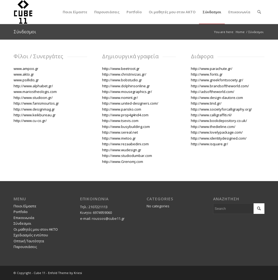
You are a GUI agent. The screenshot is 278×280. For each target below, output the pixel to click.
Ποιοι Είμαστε (25, 206)
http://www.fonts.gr (207, 74)
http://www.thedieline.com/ (213, 126)
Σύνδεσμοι (25, 32)
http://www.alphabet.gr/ (33, 85)
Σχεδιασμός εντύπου (31, 235)
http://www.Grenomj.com (122, 161)
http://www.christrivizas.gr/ (124, 74)
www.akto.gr (24, 74)
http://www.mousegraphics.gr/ (127, 91)
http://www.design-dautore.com (217, 97)
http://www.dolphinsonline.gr (126, 85)
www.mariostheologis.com (35, 91)
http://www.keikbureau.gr (35, 114)
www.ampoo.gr (26, 68)
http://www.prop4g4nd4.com (125, 114)
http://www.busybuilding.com (126, 126)
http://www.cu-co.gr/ (30, 120)
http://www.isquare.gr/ (209, 143)
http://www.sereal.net (120, 132)
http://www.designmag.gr (34, 109)
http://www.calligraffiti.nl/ (211, 114)
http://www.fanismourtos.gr (36, 103)
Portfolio (21, 211)
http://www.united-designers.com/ (130, 103)
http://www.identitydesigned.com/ (219, 138)
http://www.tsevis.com (120, 120)
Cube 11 (39, 273)
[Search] (259, 12)
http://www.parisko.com (121, 109)
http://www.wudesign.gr (121, 149)
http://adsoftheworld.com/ (212, 91)
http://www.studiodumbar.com (127, 155)
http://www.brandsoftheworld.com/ (220, 85)
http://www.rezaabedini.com (125, 143)
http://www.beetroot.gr (121, 68)
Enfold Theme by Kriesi (65, 273)
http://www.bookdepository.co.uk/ (219, 120)
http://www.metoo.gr (119, 138)
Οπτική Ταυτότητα (29, 241)
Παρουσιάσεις (25, 246)
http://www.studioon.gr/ (33, 97)
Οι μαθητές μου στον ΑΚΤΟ (36, 229)
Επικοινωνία (24, 217)
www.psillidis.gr (26, 80)
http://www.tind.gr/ (206, 103)
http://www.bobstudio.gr (122, 80)
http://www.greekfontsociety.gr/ (217, 80)
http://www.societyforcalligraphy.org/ (221, 109)
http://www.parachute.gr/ (211, 68)
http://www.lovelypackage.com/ (217, 132)
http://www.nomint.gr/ (120, 97)
